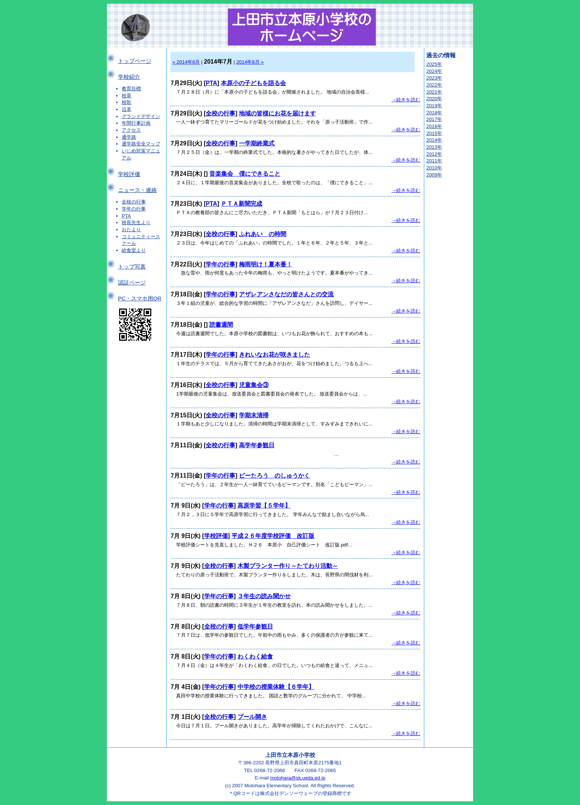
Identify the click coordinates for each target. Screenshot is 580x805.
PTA (126, 216)
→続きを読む (405, 99)
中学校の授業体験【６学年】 (275, 687)
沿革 (126, 109)
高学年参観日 (256, 445)
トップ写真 (132, 267)
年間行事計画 (136, 123)
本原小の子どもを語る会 (253, 83)
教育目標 (131, 88)
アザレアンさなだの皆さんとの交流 (286, 294)
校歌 (126, 102)
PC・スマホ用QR (139, 299)
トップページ (134, 61)
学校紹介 (129, 77)
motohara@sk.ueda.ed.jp (297, 778)
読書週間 (221, 324)
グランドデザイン (141, 116)
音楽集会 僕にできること (244, 174)
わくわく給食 (255, 656)
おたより (131, 229)
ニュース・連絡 (137, 190)
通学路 (129, 137)
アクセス (131, 130)
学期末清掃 (254, 415)
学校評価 (129, 174)
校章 (126, 95)
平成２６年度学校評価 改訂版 (273, 536)
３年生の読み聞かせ (264, 596)
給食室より (134, 250)
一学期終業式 (256, 143)
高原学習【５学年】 (264, 505)
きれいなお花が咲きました (274, 354)
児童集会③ (254, 385)
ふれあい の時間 (262, 234)
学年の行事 (134, 209)
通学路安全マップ (141, 143)
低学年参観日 (255, 626)
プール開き (252, 717)
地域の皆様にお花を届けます (277, 113)
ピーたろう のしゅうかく (274, 475)
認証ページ (132, 283)
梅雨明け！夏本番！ (265, 264)
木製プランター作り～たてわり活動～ (287, 566)
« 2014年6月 (186, 62)
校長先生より (136, 222)
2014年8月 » (250, 62)
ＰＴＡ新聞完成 (241, 204)
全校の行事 (134, 202)
